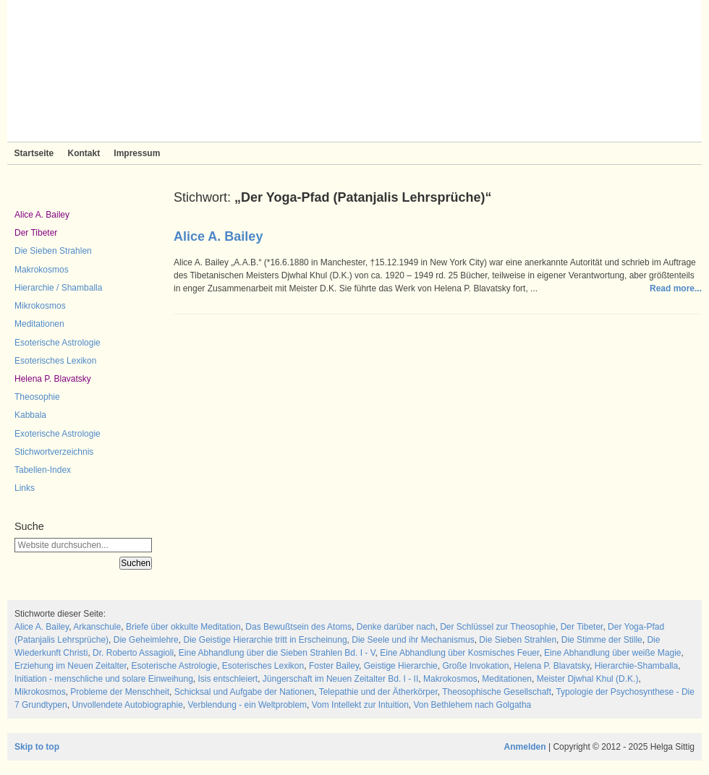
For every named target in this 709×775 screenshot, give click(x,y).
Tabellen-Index (42, 470)
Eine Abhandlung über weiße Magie (612, 653)
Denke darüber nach (396, 627)
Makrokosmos (41, 270)
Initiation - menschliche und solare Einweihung (103, 679)
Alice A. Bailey (41, 215)
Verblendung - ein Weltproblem (247, 705)
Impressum (137, 153)
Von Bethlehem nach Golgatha (472, 705)
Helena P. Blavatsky (52, 379)
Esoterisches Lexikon (55, 361)
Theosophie (37, 397)
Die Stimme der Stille (601, 640)
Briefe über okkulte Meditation (183, 627)
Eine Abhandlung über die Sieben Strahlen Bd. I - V (277, 653)
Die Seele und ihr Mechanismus (413, 640)
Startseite (34, 153)
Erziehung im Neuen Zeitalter (70, 666)
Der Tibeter (35, 233)
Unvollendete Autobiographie (127, 705)
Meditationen (39, 324)
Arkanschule (97, 627)
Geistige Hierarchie (401, 666)
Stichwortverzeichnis (53, 452)
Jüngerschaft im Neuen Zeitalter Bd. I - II (340, 679)
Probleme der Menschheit (119, 692)
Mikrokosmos (40, 306)
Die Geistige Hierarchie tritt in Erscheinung (265, 640)
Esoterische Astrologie (57, 343)
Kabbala (30, 415)
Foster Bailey (334, 666)
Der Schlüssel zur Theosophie (498, 627)
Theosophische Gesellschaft (496, 692)
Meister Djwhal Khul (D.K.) (588, 679)
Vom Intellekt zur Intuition (360, 705)
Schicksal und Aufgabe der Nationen (244, 692)
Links (24, 488)
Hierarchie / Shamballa (58, 288)
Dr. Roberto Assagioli (133, 653)
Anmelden (525, 747)
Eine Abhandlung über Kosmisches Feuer (459, 653)
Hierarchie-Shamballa (636, 666)
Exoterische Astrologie (57, 434)
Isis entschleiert (228, 679)
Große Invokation (475, 666)
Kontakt (83, 153)
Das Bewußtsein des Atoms (298, 627)
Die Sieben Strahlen (53, 251)
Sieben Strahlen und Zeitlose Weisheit (354, 71)
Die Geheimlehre (146, 640)
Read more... (676, 288)
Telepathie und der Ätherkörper (378, 692)
